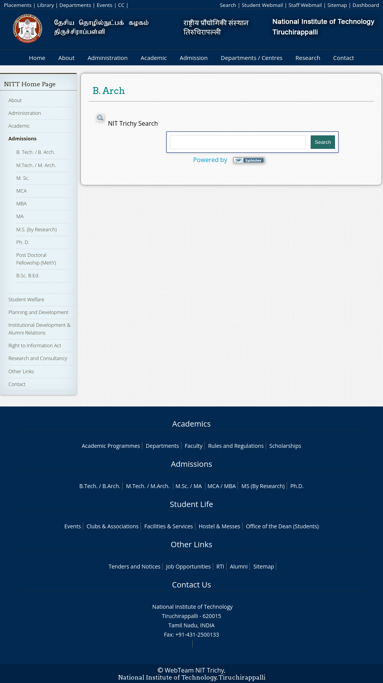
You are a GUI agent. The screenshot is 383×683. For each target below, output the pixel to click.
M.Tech (135, 486)
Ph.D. (297, 486)
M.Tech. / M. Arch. (36, 165)
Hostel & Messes (219, 526)
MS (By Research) (263, 486)
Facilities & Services (168, 526)
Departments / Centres (252, 57)
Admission (194, 57)
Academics (191, 423)
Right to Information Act (35, 345)
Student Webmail (262, 5)
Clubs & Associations (113, 526)
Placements (18, 5)
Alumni (239, 566)
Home (37, 57)
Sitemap (337, 5)
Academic (153, 57)
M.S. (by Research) (36, 229)
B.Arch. (111, 486)
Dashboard (365, 5)
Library (45, 5)
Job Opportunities (188, 566)
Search (228, 5)
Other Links (21, 371)
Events (105, 5)
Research (308, 57)
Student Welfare (26, 299)
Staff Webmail (305, 5)
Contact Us (191, 584)
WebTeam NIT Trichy (194, 670)
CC (121, 5)
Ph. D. (22, 242)
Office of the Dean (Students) (282, 526)
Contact (343, 57)
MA (20, 216)
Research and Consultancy (38, 358)
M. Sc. (22, 177)
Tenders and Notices (135, 566)
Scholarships (285, 445)
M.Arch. (160, 486)
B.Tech (87, 486)
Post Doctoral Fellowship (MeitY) (36, 258)
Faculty (193, 445)
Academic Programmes (111, 445)
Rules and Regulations (236, 445)
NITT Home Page (30, 84)
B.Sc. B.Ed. (27, 275)
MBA (21, 203)
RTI (220, 566)
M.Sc (181, 486)
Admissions (23, 138)
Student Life (191, 504)
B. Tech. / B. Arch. (35, 152)
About (66, 57)
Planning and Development (38, 312)
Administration (107, 57)
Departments (75, 5)
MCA (21, 190)
